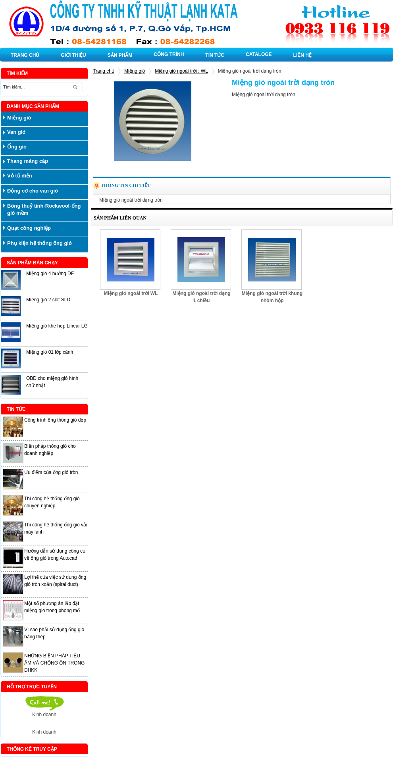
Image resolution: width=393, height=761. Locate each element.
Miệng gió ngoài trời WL (131, 293)
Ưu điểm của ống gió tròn (51, 472)
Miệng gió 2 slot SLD (48, 299)
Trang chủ (103, 71)
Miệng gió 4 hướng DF (50, 273)
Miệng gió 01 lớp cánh (49, 352)
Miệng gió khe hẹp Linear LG (57, 326)
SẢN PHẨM (120, 55)
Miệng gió (134, 71)
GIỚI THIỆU (73, 55)
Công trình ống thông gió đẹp (55, 420)
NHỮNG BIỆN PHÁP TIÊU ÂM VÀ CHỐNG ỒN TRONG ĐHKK (54, 663)
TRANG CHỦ (25, 55)
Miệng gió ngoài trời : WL (181, 71)
